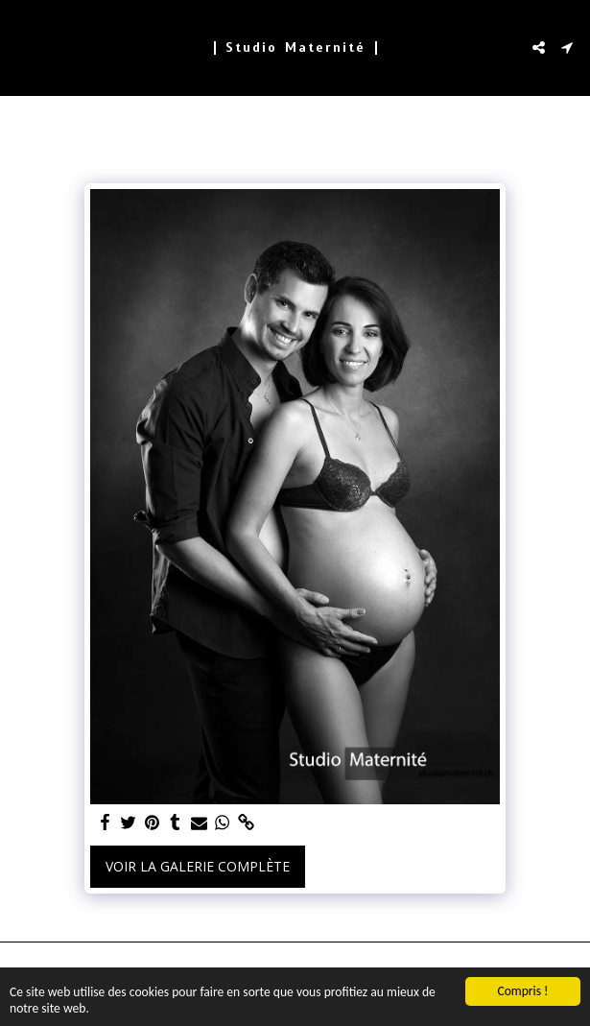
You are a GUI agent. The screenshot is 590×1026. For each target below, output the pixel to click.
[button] (21, 46)
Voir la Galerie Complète (198, 866)
